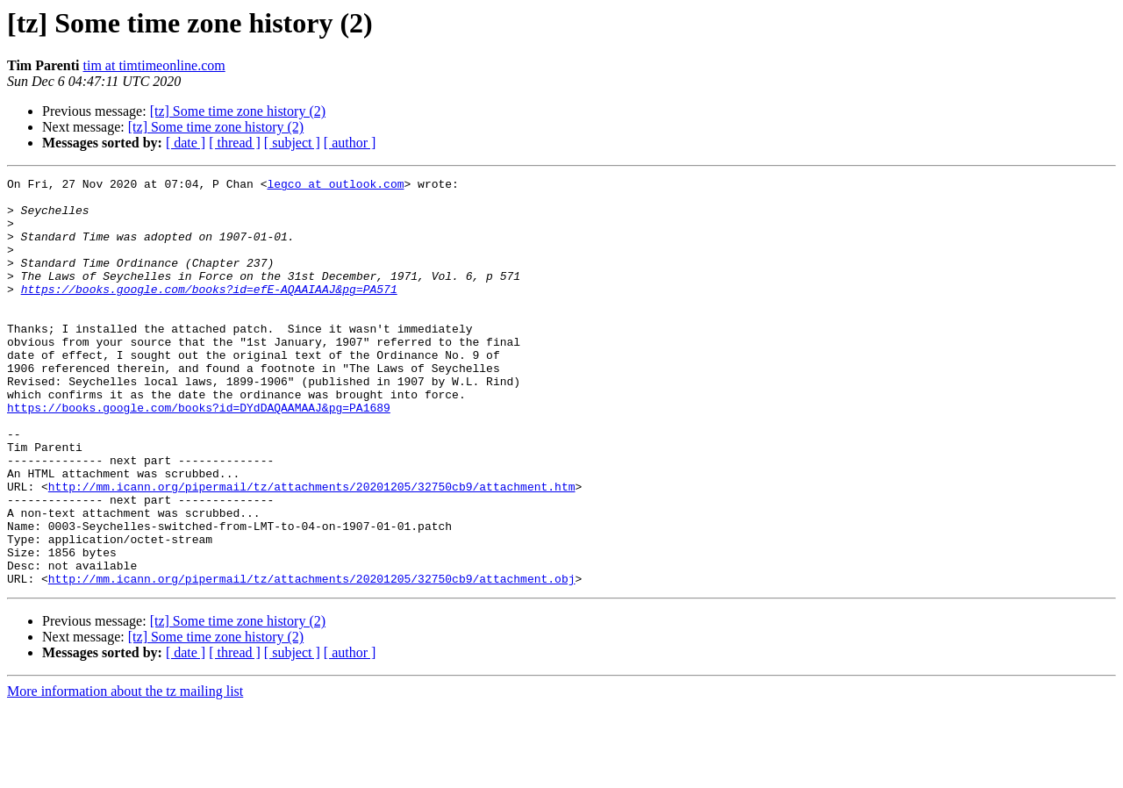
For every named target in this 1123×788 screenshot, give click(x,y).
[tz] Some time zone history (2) (237, 111)
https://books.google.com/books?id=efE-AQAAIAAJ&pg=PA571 (209, 312)
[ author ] (350, 142)
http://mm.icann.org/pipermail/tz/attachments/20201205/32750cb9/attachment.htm (312, 549)
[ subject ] (292, 142)
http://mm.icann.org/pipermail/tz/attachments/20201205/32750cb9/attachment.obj (312, 660)
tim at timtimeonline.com (154, 65)
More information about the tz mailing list (125, 772)
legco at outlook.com (335, 186)
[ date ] (185, 142)
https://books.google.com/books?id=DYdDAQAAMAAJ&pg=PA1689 (198, 454)
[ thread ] (235, 142)
